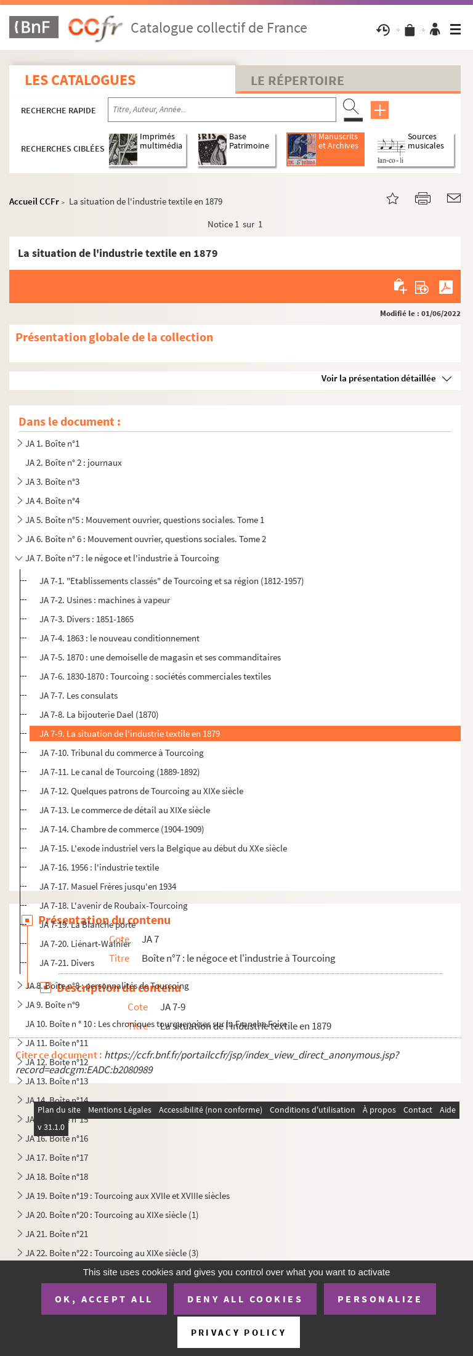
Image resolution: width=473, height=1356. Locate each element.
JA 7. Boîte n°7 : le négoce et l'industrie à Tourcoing (122, 558)
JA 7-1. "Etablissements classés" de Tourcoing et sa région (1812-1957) (171, 581)
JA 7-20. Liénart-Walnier (85, 943)
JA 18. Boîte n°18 (56, 1176)
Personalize (380, 1299)
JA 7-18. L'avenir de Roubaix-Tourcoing (113, 905)
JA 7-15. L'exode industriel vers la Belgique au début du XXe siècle (163, 848)
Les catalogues (80, 79)
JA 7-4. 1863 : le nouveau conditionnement (119, 638)
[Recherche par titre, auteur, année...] (222, 109)
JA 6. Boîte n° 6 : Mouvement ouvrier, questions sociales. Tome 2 (145, 539)
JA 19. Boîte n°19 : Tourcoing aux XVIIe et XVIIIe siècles (127, 1195)
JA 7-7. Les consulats (78, 695)
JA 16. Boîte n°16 (56, 1138)
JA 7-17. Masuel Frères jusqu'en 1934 (107, 886)
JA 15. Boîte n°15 (56, 1119)
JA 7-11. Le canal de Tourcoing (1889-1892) (119, 771)
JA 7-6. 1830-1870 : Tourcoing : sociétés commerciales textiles (155, 676)
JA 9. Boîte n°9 (52, 1004)
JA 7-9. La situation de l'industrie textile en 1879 (129, 733)
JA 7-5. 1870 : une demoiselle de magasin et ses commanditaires (160, 657)
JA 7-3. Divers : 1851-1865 (86, 619)
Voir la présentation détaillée (378, 378)
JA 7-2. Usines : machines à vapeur (104, 600)
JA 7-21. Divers (66, 962)
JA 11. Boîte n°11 (56, 1043)
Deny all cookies (245, 1299)
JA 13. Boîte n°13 (56, 1081)
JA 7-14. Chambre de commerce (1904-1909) (121, 829)
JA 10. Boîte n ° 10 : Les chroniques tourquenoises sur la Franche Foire (156, 1023)
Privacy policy (238, 1332)
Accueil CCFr (34, 201)
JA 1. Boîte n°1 (52, 443)
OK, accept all (104, 1299)
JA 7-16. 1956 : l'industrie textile (99, 867)
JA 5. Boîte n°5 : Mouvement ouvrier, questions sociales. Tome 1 (144, 520)
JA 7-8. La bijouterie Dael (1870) (99, 714)
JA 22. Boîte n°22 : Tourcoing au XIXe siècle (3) (112, 1253)
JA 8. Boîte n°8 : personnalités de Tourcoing (107, 985)
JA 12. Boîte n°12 (56, 1062)
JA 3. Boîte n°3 (52, 481)
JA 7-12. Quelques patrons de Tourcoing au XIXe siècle (141, 791)
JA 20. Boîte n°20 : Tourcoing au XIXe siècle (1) (112, 1214)
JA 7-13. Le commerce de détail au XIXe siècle (124, 810)
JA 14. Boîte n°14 (56, 1100)
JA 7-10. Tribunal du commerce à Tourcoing (121, 752)
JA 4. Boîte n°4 (52, 500)
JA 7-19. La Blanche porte (87, 924)
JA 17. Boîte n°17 (56, 1157)
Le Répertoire (297, 80)
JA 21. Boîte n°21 (56, 1234)
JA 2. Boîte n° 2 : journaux (73, 462)
